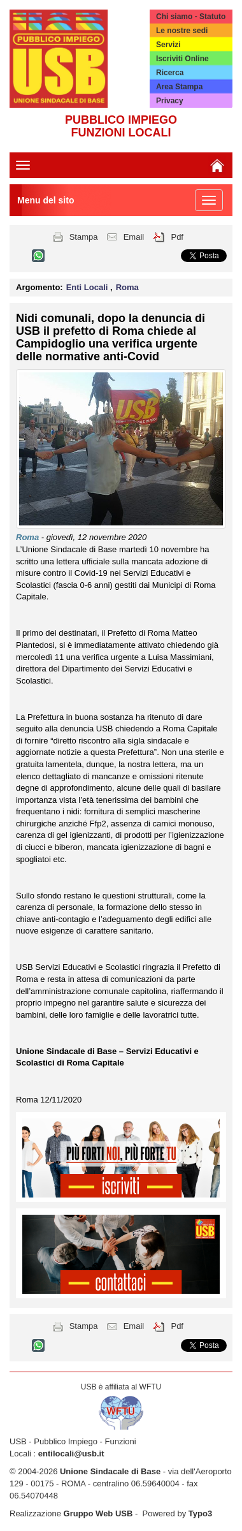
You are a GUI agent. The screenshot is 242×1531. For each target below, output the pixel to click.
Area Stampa (179, 86)
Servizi (168, 44)
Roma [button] (127, 287)
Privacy (169, 100)
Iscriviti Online (182, 58)
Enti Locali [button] (88, 287)
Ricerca (169, 72)
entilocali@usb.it (71, 1453)
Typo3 (200, 1513)
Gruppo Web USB (98, 1513)
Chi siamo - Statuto (190, 16)
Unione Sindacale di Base (110, 1471)
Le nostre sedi (182, 30)
